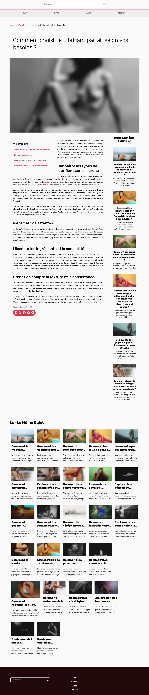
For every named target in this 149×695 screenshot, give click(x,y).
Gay (25, 13)
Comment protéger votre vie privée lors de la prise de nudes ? (124, 256)
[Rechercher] (74, 4)
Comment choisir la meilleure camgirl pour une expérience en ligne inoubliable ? (124, 385)
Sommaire (22, 144)
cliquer (47, 182)
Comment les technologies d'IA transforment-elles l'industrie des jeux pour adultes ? (124, 213)
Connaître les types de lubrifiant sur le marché (32, 149)
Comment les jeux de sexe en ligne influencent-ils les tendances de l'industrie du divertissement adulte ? (124, 298)
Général (122, 13)
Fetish (56, 13)
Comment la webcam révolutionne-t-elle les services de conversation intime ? (124, 169)
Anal (88, 13)
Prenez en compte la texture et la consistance (32, 165)
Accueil (12, 25)
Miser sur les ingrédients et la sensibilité (30, 160)
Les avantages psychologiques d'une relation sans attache (124, 344)
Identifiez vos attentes (23, 155)
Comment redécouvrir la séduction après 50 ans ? (53, 603)
